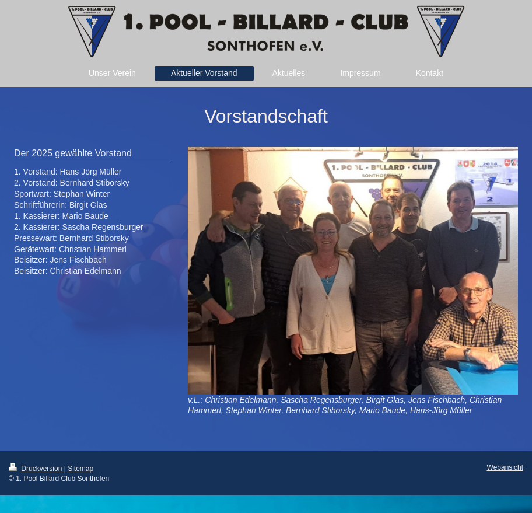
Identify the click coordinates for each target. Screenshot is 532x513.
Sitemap (80, 469)
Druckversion (36, 469)
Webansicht (505, 467)
